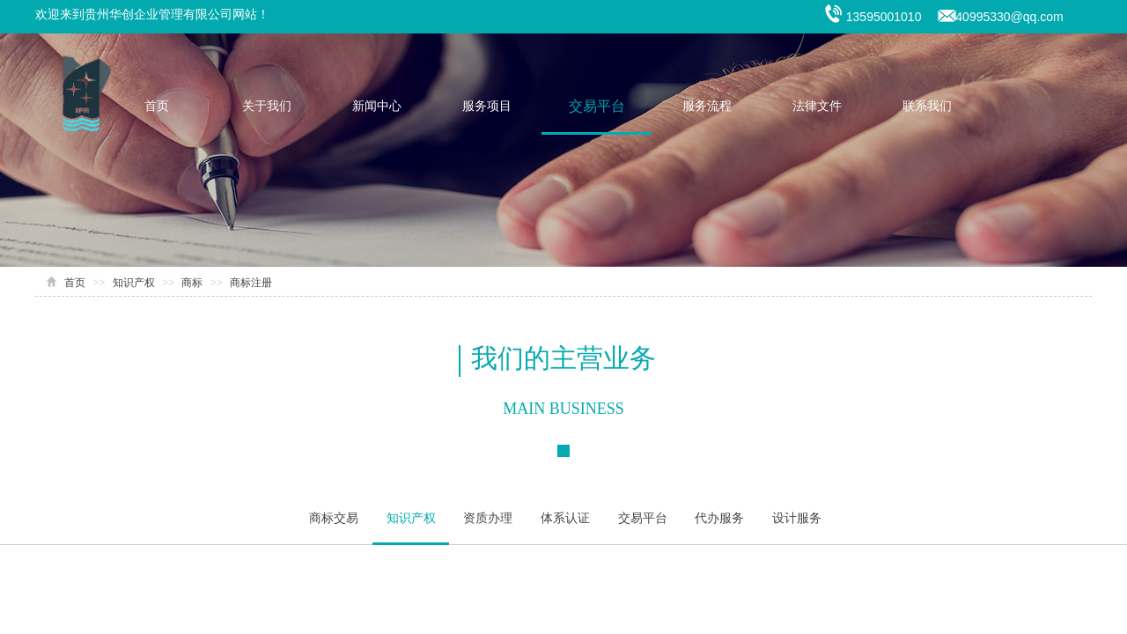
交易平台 (597, 106)
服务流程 (707, 106)
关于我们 (266, 106)
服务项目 (487, 106)
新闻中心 (376, 106)
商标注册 (251, 282)
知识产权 (134, 282)
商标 (192, 282)
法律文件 (817, 106)
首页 (156, 106)
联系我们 (927, 106)
